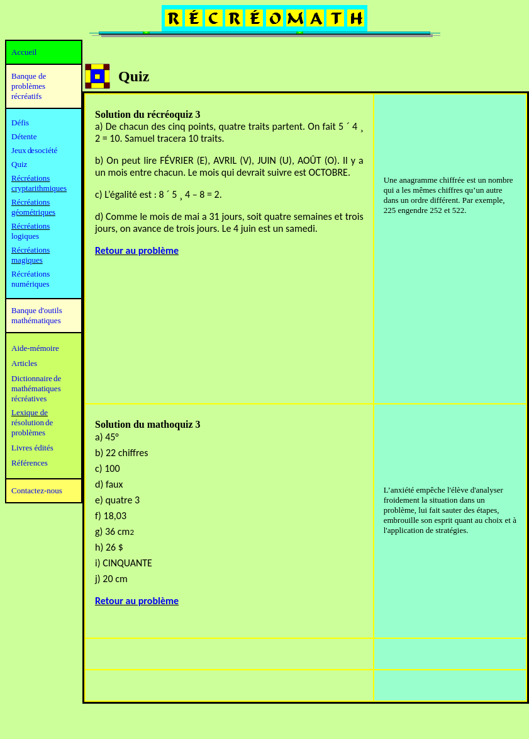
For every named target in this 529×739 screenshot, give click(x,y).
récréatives (29, 398)
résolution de (32, 422)
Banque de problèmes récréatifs (28, 86)
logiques (25, 236)
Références (29, 462)
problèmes (28, 432)
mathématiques (36, 388)
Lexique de (29, 412)
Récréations (30, 226)
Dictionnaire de (36, 378)
